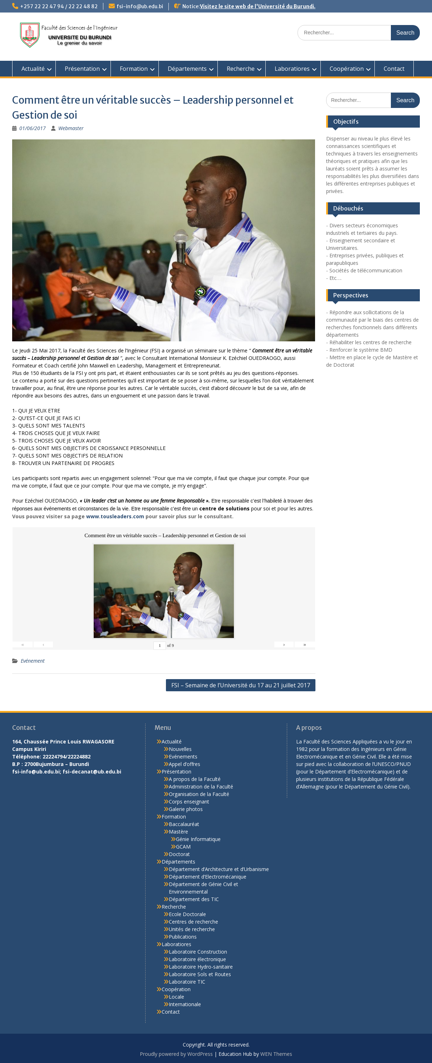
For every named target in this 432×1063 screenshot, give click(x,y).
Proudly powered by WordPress (176, 1053)
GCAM (183, 846)
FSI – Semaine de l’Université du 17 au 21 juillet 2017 (240, 685)
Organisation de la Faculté (199, 794)
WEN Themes (276, 1053)
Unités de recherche (192, 929)
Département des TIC (194, 899)
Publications (183, 936)
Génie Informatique (198, 839)
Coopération (347, 69)
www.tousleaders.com (115, 516)
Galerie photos (186, 809)
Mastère (178, 831)
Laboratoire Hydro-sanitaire (201, 966)
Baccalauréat (184, 824)
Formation (134, 69)
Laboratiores (292, 69)
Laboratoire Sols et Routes (200, 974)
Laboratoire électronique (197, 959)
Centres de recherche (193, 921)
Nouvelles (180, 749)
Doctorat (179, 854)
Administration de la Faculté (201, 786)
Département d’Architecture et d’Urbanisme (219, 869)
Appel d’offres (184, 764)
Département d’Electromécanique (207, 876)
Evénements (183, 756)
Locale (176, 996)
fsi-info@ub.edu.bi (140, 6)
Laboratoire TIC (187, 981)
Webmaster (71, 128)
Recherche (241, 69)
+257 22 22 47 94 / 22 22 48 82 (59, 6)
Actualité (33, 69)
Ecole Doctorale (187, 914)
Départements (187, 69)
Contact (394, 69)
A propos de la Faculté (195, 779)
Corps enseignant (189, 801)
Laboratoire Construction (198, 951)
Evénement (33, 660)
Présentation (82, 69)
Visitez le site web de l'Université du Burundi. (257, 6)
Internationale (185, 1004)
